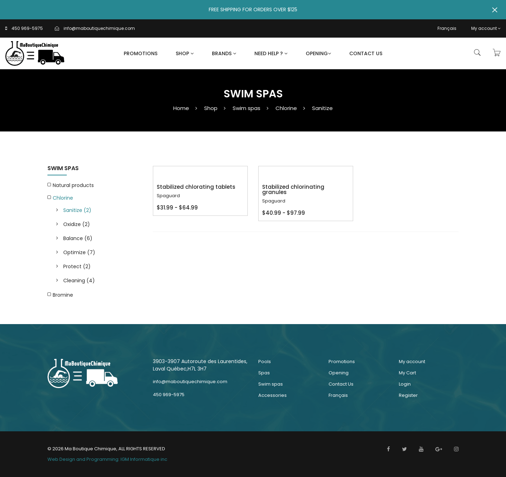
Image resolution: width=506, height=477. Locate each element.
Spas (264, 372)
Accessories (272, 395)
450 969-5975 (27, 28)
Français (446, 28)
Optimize (79, 252)
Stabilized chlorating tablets (196, 187)
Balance (77, 238)
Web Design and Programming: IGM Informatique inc (107, 459)
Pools (264, 361)
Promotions (140, 53)
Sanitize (322, 108)
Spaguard (168, 195)
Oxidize (76, 224)
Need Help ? (270, 53)
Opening (318, 53)
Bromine (63, 294)
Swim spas (246, 108)
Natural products (73, 185)
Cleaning (79, 280)
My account (486, 28)
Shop (185, 53)
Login (405, 384)
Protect (77, 266)
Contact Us (365, 53)
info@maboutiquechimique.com (99, 28)
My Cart (407, 372)
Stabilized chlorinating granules (293, 189)
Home (181, 108)
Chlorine (286, 108)
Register (408, 395)
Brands (224, 53)
